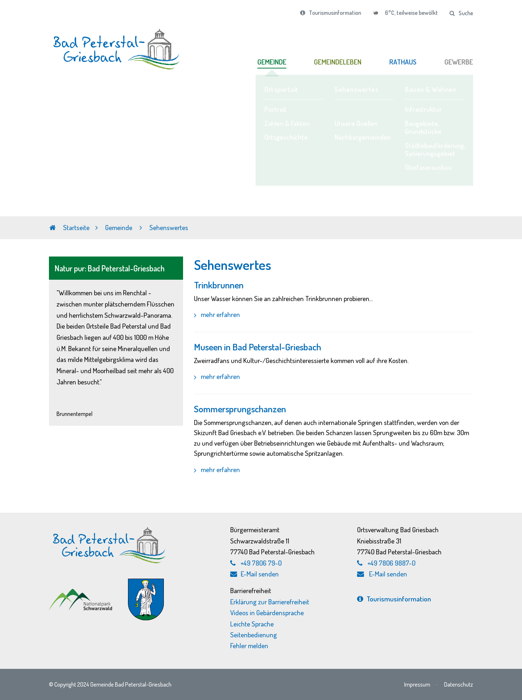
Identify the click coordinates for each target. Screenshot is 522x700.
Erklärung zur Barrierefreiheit (269, 601)
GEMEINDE (271, 61)
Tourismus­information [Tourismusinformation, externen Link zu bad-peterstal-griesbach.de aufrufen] (394, 598)
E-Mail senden (254, 573)
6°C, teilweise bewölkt (411, 12)
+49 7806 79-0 (261, 562)
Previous (6, 157)
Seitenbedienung (253, 634)
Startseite (69, 227)
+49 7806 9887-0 (391, 562)
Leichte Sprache (252, 623)
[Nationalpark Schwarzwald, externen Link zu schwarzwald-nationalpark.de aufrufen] (81, 592)
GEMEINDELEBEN (337, 61)
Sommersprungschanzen (240, 408)
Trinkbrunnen (219, 285)
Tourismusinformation (330, 12)
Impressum (417, 684)
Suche (461, 13)
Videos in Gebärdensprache (267, 612)
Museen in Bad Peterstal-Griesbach (257, 347)
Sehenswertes (168, 227)
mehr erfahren (219, 314)
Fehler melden (249, 645)
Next (516, 157)
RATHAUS (403, 61)
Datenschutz (458, 684)
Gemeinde (119, 227)
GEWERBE (458, 61)
